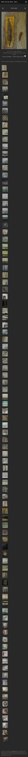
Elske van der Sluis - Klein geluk (10, 2)
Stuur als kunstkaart (14, 56)
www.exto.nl (14, 751)
